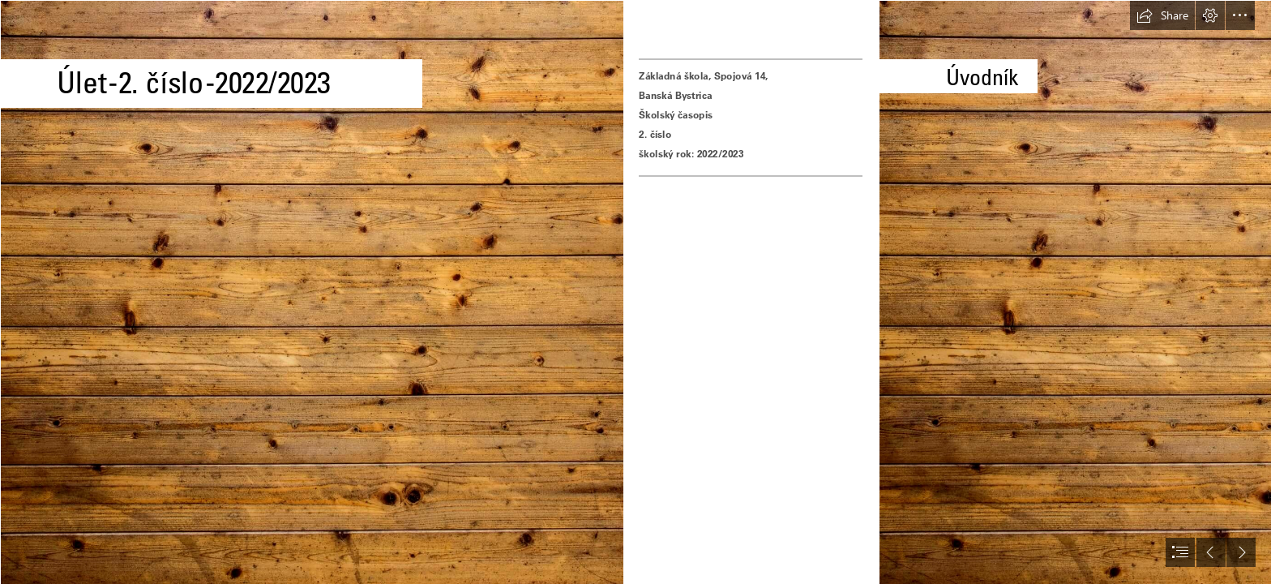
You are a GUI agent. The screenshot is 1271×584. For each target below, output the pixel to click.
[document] (635, 292)
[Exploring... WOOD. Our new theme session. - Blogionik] (311, 292)
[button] (1162, 15)
